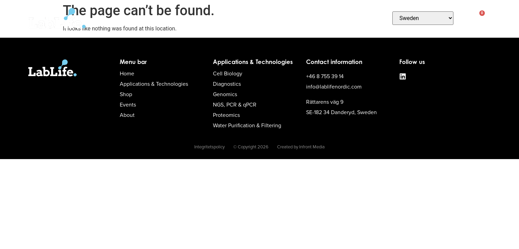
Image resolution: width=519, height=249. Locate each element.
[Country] (423, 18)
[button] (464, 18)
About (372, 18)
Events (337, 18)
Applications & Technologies (211, 18)
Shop (274, 18)
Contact (305, 18)
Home (148, 18)
